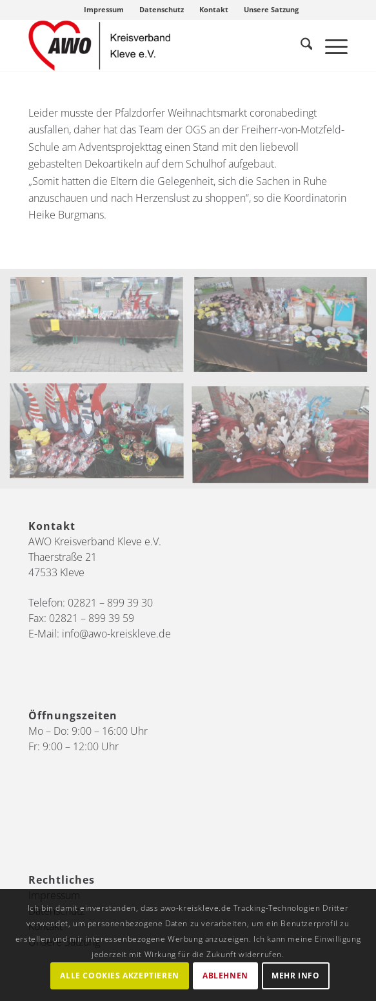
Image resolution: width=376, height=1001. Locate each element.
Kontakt (213, 9)
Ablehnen (225, 975)
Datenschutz (161, 9)
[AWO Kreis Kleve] (156, 46)
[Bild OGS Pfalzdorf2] (101, 436)
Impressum (104, 9)
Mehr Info (295, 975)
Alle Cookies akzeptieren (119, 975)
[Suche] (300, 46)
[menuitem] (104, 9)
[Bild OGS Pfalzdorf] (101, 331)
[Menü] (330, 46)
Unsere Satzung (271, 9)
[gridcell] (188, 164)
